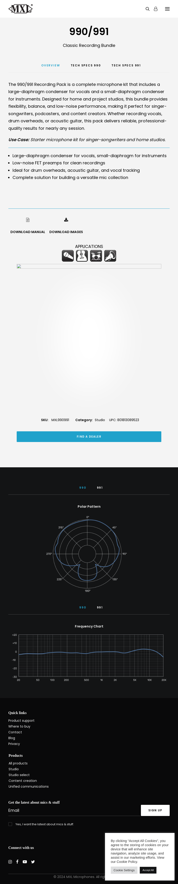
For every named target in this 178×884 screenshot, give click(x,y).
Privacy (14, 743)
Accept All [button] (148, 870)
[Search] (145, 9)
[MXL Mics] (20, 8)
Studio (100, 434)
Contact (15, 732)
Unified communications (29, 786)
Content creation (23, 780)
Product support (21, 720)
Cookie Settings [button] (124, 870)
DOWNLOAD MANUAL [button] (27, 232)
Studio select (19, 775)
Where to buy (19, 726)
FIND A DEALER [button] (89, 451)
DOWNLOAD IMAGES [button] (66, 232)
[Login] (153, 9)
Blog (11, 738)
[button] (167, 9)
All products (18, 763)
